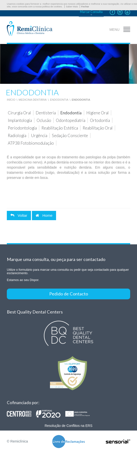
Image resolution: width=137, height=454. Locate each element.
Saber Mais (72, 6)
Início (11, 99)
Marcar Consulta (91, 12)
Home (44, 215)
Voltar (18, 215)
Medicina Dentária (33, 99)
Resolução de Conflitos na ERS (68, 426)
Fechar (85, 6)
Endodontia (59, 99)
